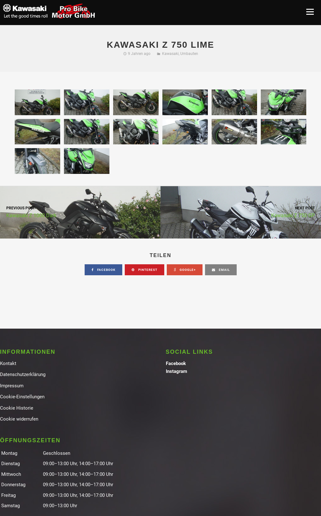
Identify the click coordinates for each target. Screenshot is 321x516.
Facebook (176, 363)
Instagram (176, 371)
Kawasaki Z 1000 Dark (80, 211)
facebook (103, 269)
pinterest (144, 269)
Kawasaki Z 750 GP (241, 211)
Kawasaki (170, 53)
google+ (185, 269)
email (221, 269)
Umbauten (189, 53)
